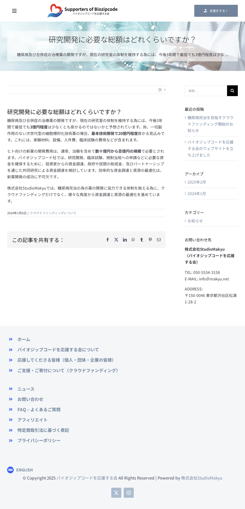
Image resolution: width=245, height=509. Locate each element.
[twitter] (116, 493)
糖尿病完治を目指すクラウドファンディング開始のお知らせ (211, 124)
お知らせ (195, 221)
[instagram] (129, 493)
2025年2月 (197, 182)
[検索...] (206, 90)
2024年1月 (197, 193)
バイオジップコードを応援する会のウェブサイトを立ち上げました (211, 148)
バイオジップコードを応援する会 (86, 478)
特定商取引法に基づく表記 (43, 430)
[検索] (232, 90)
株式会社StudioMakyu (201, 478)
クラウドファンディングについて (53, 213)
